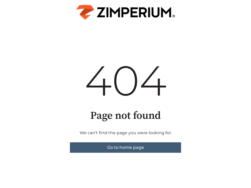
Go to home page (125, 147)
